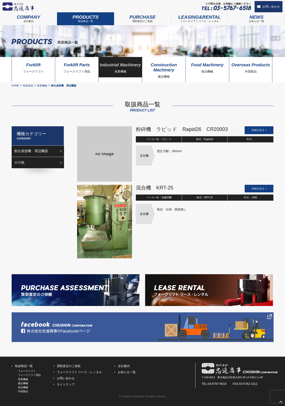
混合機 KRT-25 (154, 187)
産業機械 (120, 66)
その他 (19, 162)
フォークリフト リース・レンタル (199, 17)
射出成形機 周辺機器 (31, 151)
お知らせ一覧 (256, 17)
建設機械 (163, 69)
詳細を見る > (259, 130)
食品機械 (207, 66)
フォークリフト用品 (76, 66)
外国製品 (250, 66)
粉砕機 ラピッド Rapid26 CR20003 (182, 129)
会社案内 (28, 17)
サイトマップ (66, 384)
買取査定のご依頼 (142, 17)
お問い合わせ (271, 6)
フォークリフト (33, 66)
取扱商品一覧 (85, 17)
